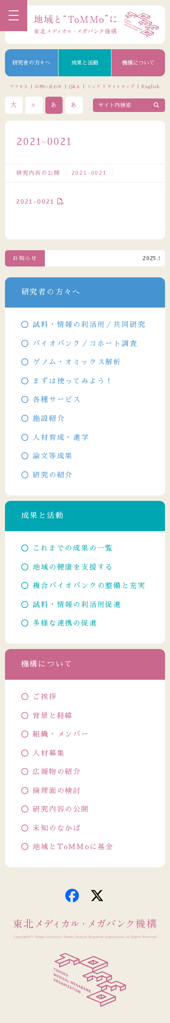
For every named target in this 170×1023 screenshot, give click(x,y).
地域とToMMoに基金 (73, 846)
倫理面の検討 (57, 790)
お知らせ (25, 258)
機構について (138, 62)
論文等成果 (53, 456)
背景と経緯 (53, 715)
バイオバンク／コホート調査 (85, 343)
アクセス (19, 86)
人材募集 (49, 753)
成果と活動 (84, 62)
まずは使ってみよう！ (73, 381)
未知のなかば (57, 828)
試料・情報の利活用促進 (77, 604)
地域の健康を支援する (73, 567)
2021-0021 (35, 201)
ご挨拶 (45, 697)
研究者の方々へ (31, 62)
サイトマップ (120, 86)
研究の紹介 (53, 475)
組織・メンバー (61, 734)
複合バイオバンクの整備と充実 (89, 585)
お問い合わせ (48, 86)
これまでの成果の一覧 (73, 548)
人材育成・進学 (61, 437)
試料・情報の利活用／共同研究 (89, 324)
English (150, 86)
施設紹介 (49, 418)
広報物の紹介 (57, 771)
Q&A (74, 86)
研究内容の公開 (38, 173)
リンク (94, 86)
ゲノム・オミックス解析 (77, 362)
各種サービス (57, 399)
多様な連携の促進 (65, 623)
